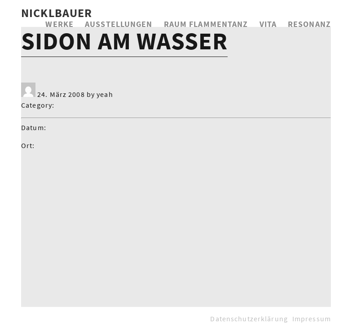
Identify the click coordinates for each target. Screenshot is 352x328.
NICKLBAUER (56, 13)
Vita (268, 24)
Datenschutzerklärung (248, 318)
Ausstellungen (119, 24)
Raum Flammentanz (206, 24)
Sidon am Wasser (124, 41)
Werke (59, 24)
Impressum (311, 318)
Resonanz (309, 24)
